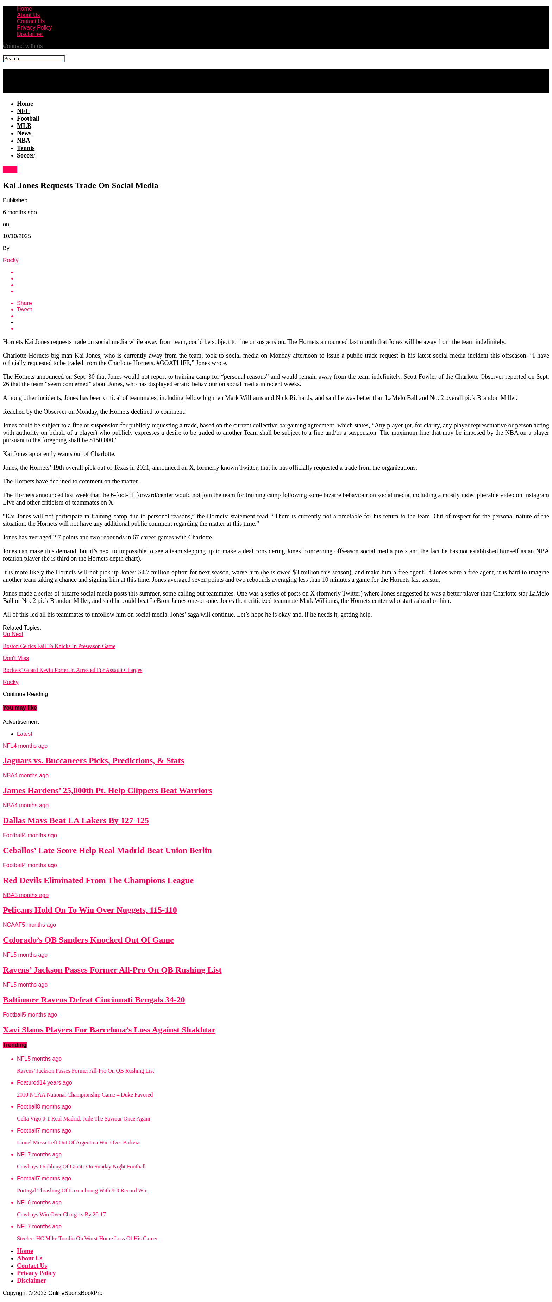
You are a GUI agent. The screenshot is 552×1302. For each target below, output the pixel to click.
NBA (23, 140)
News (24, 133)
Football (28, 118)
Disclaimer (30, 34)
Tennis (25, 148)
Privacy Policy (34, 28)
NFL (23, 111)
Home (24, 9)
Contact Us (31, 21)
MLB (24, 125)
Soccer (26, 155)
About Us (28, 15)
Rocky (10, 260)
